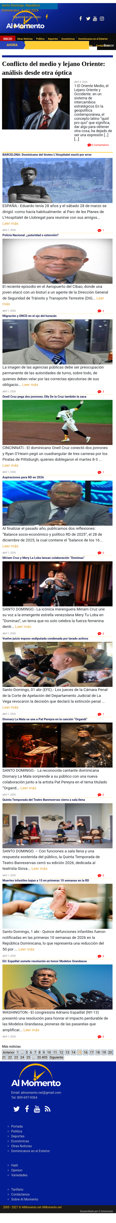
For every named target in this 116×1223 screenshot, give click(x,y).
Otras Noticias (25, 38)
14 (73, 1057)
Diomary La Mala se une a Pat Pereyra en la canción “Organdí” (44, 719)
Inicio (7, 39)
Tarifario (17, 1199)
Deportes (53, 38)
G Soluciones (106, 1221)
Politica (40, 38)
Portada (17, 1136)
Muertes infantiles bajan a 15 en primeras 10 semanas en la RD (45, 880)
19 (104, 1057)
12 (61, 1057)
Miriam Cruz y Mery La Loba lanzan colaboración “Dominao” (43, 558)
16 (85, 1057)
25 (28, 1062)
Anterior (8, 1057)
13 (67, 1057)
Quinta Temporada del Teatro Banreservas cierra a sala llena (43, 800)
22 (10, 1062)
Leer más (10, 223)
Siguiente (56, 1062)
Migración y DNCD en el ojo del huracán (29, 316)
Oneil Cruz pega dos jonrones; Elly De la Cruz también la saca (44, 396)
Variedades (19, 1185)
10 (49, 1057)
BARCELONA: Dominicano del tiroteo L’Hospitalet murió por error (47, 155)
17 (92, 1057)
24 (22, 1062)
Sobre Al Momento (24, 1209)
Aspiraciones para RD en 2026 (23, 477)
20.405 (42, 1062)
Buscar (109, 45)
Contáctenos (20, 1204)
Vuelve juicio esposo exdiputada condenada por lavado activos (45, 638)
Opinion (16, 1180)
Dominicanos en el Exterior (93, 38)
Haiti (14, 1175)
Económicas (68, 38)
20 (110, 1057)
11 (55, 1057)
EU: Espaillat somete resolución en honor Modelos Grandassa (44, 961)
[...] (76, 139)
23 (16, 1062)
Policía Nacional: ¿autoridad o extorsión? (30, 235)
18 (98, 1057)
